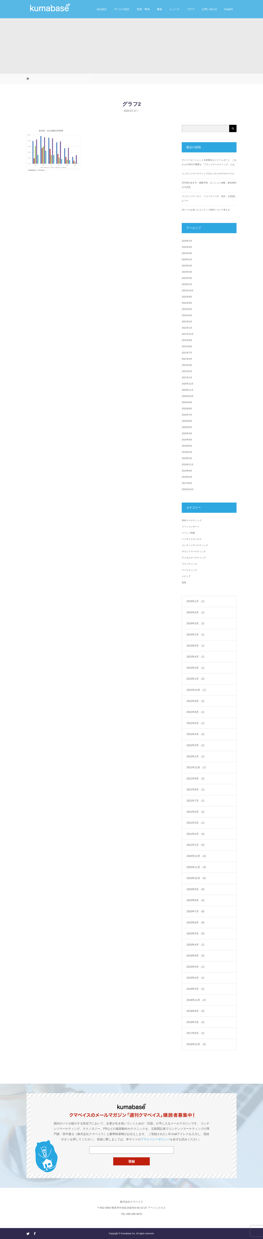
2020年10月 (187, 396)
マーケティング (189, 570)
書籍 (159, 9)
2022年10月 (187, 290)
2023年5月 (187, 265)
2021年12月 (187, 334)
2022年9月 (187, 296)
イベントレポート (190, 526)
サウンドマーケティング (194, 551)
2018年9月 (187, 470)
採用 (184, 582)
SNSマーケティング (192, 520)
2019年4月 (187, 452)
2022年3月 (187, 321)
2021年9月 (187, 340)
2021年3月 (187, 365)
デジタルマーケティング (194, 557)
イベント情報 (188, 533)
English (228, 9)
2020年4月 (187, 433)
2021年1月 (187, 377)
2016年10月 (187, 489)
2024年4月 (187, 247)
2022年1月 (187, 328)
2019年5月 (187, 446)
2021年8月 (187, 346)
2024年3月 (187, 253)
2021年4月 (187, 359)
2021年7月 (187, 352)
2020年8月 (187, 408)
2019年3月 (187, 458)
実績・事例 (143, 9)
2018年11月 (187, 464)
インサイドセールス (191, 539)
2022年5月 (187, 309)
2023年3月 (187, 278)
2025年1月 (187, 241)
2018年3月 (187, 477)
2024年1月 (187, 259)
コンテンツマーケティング (195, 545)
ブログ (191, 9)
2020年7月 (187, 415)
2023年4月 (187, 272)
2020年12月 (187, 383)
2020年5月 (187, 427)
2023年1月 (187, 284)
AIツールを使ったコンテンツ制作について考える (206, 210)
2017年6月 (187, 483)
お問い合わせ (209, 9)
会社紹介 (102, 9)
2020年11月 (187, 390)
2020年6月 (187, 421)
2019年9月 (187, 439)
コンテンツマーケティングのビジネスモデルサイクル (208, 173)
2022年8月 (187, 303)
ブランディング (189, 564)
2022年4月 (187, 315)
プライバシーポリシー (155, 1139)
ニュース (174, 9)
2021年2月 (187, 371)
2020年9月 (187, 402)
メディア (186, 576)
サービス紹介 (121, 9)
